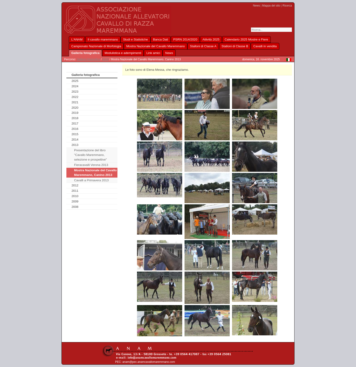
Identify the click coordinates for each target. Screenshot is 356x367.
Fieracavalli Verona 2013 (91, 165)
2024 (75, 86)
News (256, 5)
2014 (75, 139)
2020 (75, 107)
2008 (75, 207)
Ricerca (287, 5)
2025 (75, 81)
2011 (75, 190)
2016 (75, 129)
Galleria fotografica (88, 59)
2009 (75, 201)
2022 (75, 97)
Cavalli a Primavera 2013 (91, 180)
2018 (75, 118)
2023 (75, 91)
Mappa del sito (271, 5)
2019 (75, 112)
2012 (75, 185)
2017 (75, 123)
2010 (75, 196)
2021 (75, 102)
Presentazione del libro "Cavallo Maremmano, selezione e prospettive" (90, 154)
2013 (106, 59)
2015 (75, 134)
